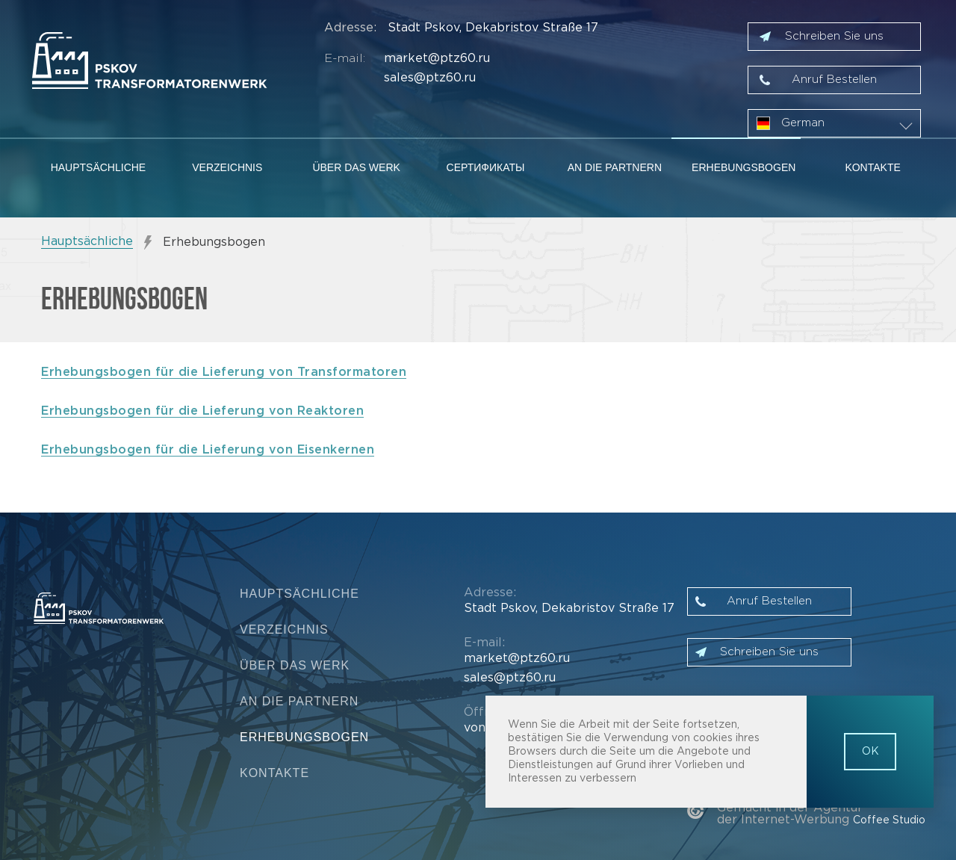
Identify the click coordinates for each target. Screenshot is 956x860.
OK (870, 751)
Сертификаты (486, 167)
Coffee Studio (889, 820)
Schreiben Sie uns (834, 36)
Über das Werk (356, 167)
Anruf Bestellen (834, 79)
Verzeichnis (227, 167)
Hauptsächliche (98, 167)
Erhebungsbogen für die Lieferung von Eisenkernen (207, 450)
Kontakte (872, 167)
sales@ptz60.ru (430, 78)
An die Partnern (615, 167)
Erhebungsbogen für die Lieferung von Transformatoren (223, 372)
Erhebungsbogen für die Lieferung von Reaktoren (202, 411)
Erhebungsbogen (743, 167)
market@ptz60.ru (437, 58)
